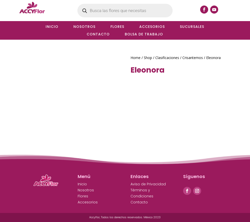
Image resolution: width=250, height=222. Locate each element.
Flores (117, 27)
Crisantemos (192, 57)
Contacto (98, 34)
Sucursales (192, 27)
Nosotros (84, 27)
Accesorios (152, 27)
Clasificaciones (167, 57)
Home (136, 57)
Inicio (52, 27)
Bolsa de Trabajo (144, 34)
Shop (148, 57)
